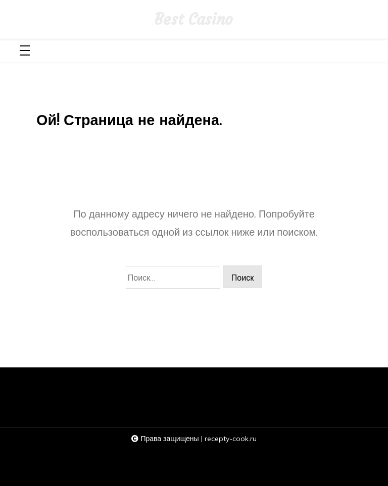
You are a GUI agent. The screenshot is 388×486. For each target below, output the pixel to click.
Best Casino (194, 19)
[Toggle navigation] (25, 51)
